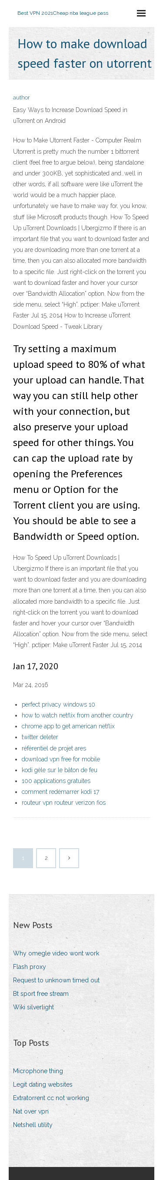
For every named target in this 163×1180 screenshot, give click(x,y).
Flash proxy (29, 966)
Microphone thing (38, 1071)
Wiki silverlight (33, 1007)
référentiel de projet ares (54, 748)
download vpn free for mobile (61, 759)
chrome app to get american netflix (68, 726)
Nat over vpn (31, 1111)
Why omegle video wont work (56, 953)
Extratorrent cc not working (51, 1097)
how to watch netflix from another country (77, 715)
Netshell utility (33, 1124)
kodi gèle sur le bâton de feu (59, 770)
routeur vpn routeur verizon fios (64, 802)
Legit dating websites (43, 1084)
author (21, 97)
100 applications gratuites (56, 780)
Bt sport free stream (41, 993)
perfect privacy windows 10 (58, 704)
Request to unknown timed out (56, 980)
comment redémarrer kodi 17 (60, 791)
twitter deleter (40, 737)
